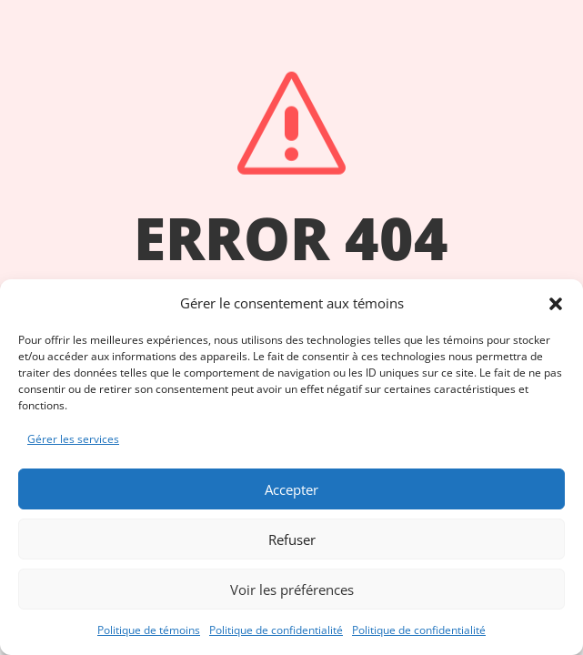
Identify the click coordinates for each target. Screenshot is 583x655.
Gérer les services (73, 439)
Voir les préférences (292, 589)
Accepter (291, 489)
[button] (556, 304)
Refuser (292, 539)
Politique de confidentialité (276, 630)
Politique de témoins (148, 630)
